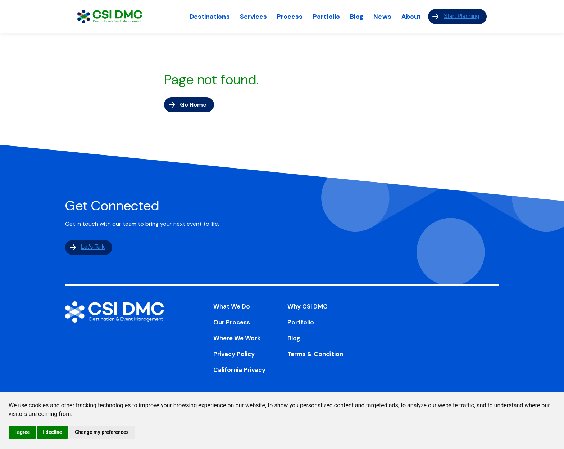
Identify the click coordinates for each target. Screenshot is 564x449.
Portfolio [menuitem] (326, 16)
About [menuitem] (411, 16)
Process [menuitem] (290, 16)
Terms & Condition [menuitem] (315, 354)
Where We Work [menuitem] (237, 338)
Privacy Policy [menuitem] (234, 354)
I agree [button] (22, 432)
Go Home (193, 104)
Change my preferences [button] (101, 432)
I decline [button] (52, 432)
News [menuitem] (382, 16)
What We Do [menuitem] (231, 306)
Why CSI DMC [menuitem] (307, 306)
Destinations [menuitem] (210, 16)
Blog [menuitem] (356, 16)
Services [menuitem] (253, 16)
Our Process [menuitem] (231, 322)
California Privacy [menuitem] (239, 370)
